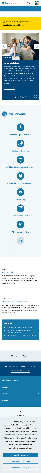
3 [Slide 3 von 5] (20, 97)
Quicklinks (20, 387)
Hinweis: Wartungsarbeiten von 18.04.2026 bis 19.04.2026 (20, 23)
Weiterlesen (9, 88)
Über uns (20, 400)
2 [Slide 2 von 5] (18, 97)
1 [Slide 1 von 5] (15, 97)
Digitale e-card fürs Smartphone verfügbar (22, 327)
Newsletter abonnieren (20, 371)
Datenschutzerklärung (23, 448)
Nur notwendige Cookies (20, 461)
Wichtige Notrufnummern (20, 380)
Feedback (26, 356)
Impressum (20, 416)
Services (20, 394)
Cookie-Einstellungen (26, 441)
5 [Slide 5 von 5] (25, 97)
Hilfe (20, 412)
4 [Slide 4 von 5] (23, 97)
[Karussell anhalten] (35, 96)
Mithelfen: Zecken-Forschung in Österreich (22, 335)
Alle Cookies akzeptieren (20, 455)
